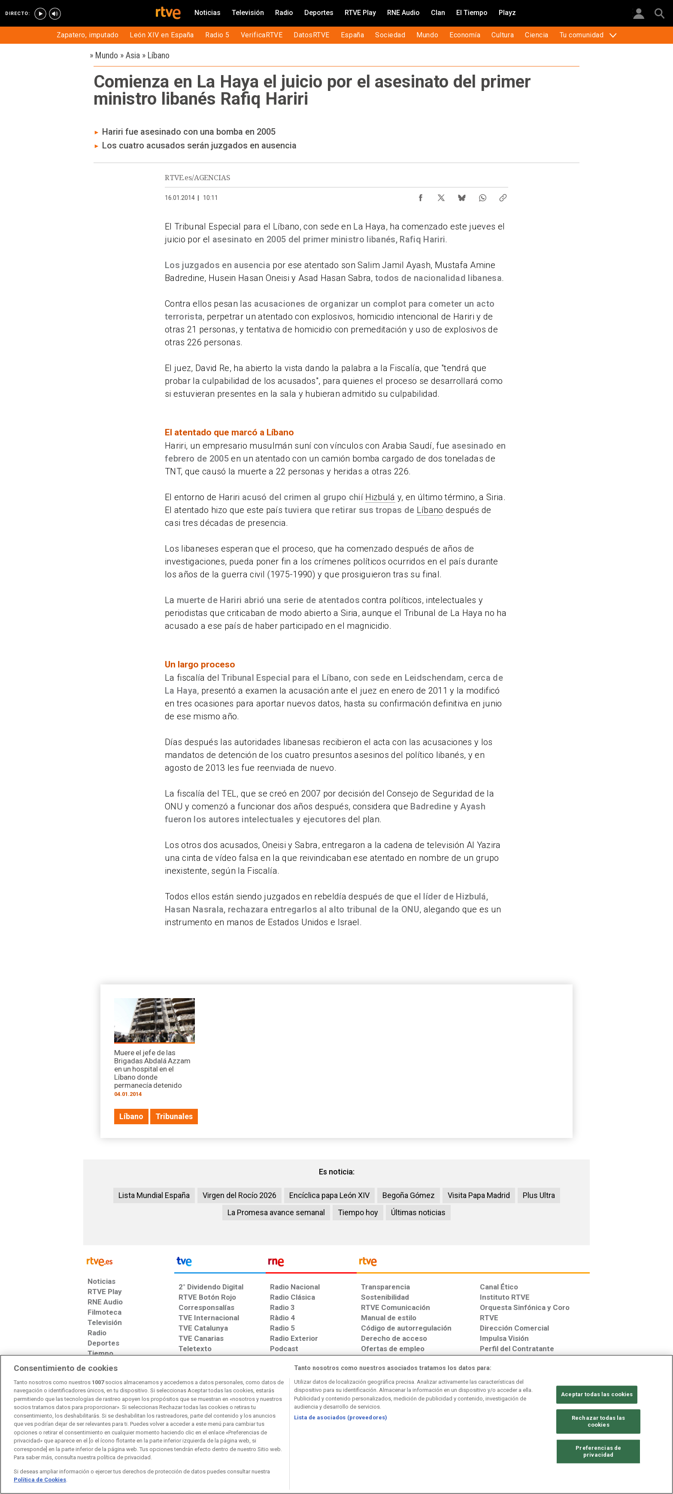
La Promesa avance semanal (276, 1212)
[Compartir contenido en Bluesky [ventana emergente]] (462, 195)
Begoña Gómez (408, 1195)
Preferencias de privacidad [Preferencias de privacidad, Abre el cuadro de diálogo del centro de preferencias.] (598, 1451)
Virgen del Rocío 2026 (239, 1195)
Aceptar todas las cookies (597, 1394)
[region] (336, 1424)
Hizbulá (380, 497)
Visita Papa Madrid (479, 1195)
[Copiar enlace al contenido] (503, 195)
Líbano (430, 510)
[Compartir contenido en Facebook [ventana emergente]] (420, 195)
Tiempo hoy (358, 1212)
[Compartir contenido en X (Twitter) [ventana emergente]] (441, 195)
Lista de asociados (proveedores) (340, 1417)
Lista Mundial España (154, 1195)
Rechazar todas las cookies (598, 1421)
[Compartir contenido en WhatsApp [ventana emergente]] (482, 195)
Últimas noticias (418, 1212)
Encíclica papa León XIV (329, 1195)
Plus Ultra (539, 1195)
